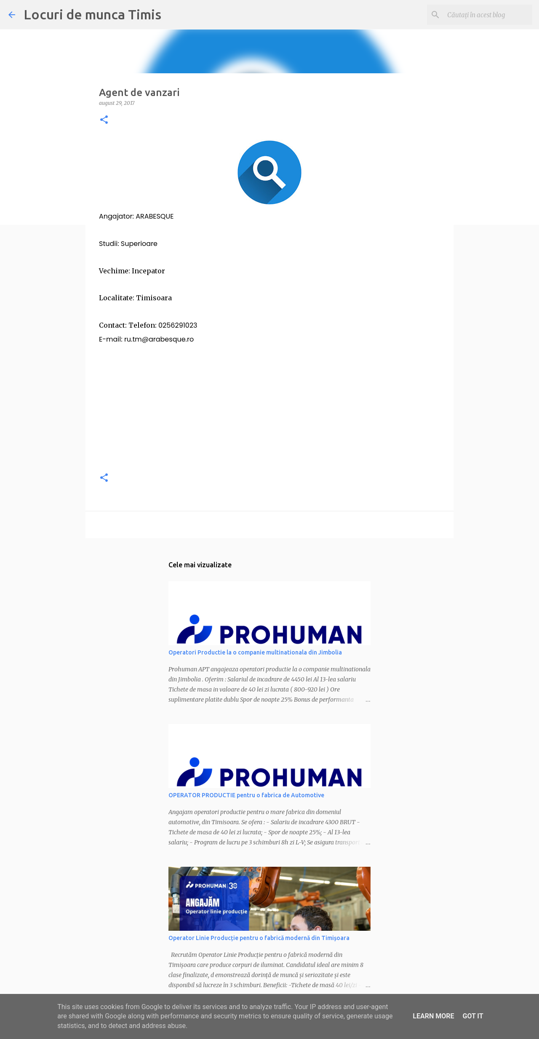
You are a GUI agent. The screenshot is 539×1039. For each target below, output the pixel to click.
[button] (104, 120)
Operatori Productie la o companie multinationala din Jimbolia (255, 652)
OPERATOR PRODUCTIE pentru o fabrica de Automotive (246, 795)
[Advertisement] (269, 405)
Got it (472, 1016)
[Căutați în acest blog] (488, 15)
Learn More (433, 1016)
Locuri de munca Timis (92, 14)
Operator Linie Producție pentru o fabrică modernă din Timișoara (259, 938)
